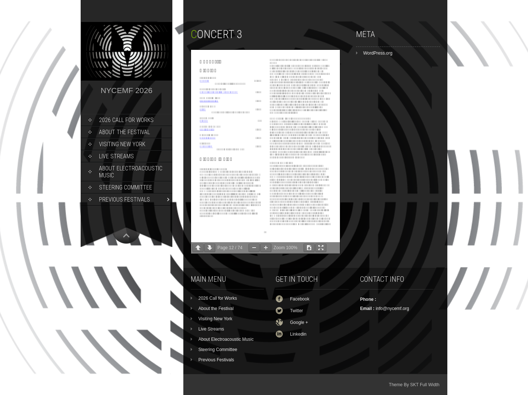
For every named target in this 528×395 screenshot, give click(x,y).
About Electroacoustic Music (130, 172)
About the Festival (124, 132)
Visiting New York (122, 144)
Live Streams (116, 156)
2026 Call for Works (126, 120)
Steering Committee (125, 187)
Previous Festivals (124, 199)
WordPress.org (377, 53)
